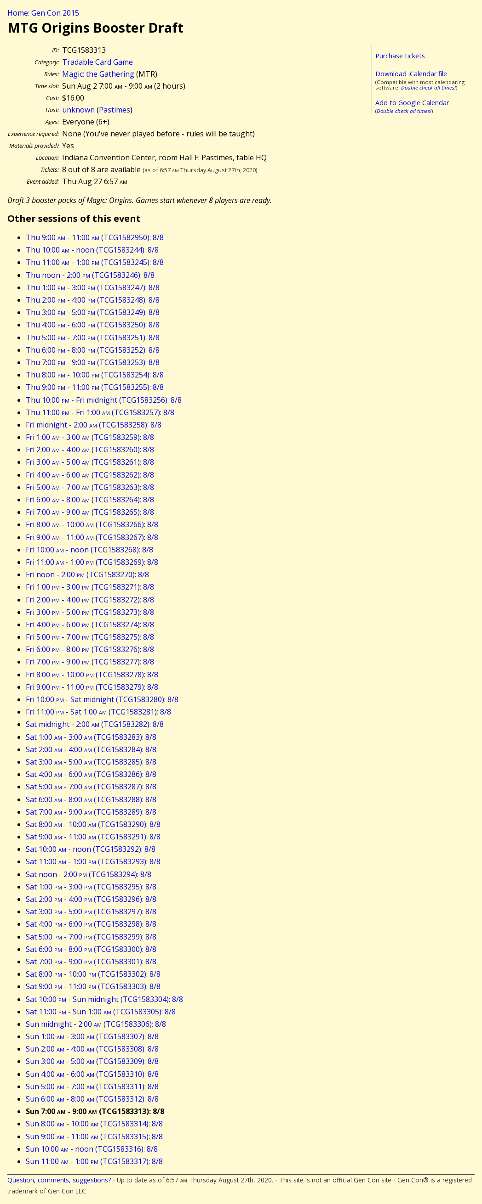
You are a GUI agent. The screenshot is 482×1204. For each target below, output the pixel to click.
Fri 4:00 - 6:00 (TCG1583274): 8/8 (90, 624)
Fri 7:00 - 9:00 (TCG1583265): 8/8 (90, 512)
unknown (78, 110)
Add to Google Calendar (412, 102)
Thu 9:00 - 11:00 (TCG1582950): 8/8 (95, 237)
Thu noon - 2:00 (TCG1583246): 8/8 (90, 275)
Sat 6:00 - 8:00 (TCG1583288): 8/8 (91, 799)
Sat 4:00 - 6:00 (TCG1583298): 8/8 (91, 924)
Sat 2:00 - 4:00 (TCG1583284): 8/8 (91, 749)
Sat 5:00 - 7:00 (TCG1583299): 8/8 (91, 937)
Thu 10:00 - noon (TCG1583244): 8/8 (92, 250)
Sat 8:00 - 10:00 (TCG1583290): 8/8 (93, 824)
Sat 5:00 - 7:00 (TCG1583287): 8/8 (91, 787)
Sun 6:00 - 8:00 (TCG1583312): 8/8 (92, 1099)
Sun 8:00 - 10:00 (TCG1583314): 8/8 (94, 1124)
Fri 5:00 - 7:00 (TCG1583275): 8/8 (90, 637)
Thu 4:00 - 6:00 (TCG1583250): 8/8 (93, 325)
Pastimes (114, 110)
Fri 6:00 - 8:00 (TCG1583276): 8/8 (90, 649)
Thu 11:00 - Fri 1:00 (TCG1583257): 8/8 (100, 412)
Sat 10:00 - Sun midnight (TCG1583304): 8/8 (104, 999)
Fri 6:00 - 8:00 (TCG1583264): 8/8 (90, 500)
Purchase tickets (400, 55)
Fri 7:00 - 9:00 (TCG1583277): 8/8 (90, 662)
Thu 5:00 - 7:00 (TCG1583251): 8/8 (93, 337)
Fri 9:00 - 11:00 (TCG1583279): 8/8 (92, 687)
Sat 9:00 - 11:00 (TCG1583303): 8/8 (93, 986)
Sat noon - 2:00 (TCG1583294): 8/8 (88, 874)
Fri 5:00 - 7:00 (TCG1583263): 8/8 (90, 487)
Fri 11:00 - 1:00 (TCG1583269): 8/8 (92, 562)
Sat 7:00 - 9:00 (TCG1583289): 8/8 (91, 812)
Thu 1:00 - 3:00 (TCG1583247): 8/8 (93, 287)
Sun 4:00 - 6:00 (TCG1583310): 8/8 (92, 1074)
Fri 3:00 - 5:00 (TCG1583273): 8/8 (90, 612)
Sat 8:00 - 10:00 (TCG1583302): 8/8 (93, 974)
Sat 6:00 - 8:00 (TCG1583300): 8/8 (91, 949)
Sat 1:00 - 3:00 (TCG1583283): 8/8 (91, 737)
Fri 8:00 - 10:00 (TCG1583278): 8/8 (92, 675)
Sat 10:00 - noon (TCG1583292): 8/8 (90, 849)
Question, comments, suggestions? (59, 1180)
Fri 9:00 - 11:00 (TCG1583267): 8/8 (92, 537)
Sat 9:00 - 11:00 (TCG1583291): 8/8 (93, 837)
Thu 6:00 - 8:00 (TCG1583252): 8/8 (93, 350)
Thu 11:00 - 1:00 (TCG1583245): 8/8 (95, 262)
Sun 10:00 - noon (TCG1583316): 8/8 (92, 1149)
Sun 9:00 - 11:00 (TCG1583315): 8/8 (94, 1136)
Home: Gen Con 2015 (43, 13)
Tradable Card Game (97, 62)
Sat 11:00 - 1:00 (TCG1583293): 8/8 (93, 861)
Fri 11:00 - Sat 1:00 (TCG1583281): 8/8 (98, 712)
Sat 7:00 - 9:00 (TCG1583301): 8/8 (91, 961)
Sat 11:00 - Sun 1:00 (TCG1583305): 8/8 (101, 1012)
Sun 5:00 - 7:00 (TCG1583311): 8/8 (92, 1086)
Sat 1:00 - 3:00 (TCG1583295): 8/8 (91, 887)
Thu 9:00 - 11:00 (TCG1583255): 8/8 (95, 387)
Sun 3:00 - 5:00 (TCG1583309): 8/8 (92, 1061)
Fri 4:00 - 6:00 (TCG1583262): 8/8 (90, 475)
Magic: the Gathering (98, 74)
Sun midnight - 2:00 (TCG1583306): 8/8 (96, 1024)
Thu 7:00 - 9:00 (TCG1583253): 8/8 (93, 362)
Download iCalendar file (411, 73)
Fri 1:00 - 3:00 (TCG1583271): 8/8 (90, 587)
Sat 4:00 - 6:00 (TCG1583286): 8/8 (91, 774)
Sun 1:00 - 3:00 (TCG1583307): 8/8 (92, 1036)
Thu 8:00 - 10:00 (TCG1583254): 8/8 (95, 375)
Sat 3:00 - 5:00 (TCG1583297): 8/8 (91, 911)
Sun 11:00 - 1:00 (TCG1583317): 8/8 (94, 1161)
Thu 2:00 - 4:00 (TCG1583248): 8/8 (93, 300)
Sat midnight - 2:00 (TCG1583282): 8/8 (95, 724)
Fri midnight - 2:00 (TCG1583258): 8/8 (93, 425)
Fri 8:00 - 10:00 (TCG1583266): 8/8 (92, 524)
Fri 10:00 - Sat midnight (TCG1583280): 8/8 (102, 699)
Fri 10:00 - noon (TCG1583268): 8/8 (89, 550)
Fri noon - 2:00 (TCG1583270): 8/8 (87, 574)
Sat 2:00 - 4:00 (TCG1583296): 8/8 (91, 899)
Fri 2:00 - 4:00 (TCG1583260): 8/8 (90, 449)
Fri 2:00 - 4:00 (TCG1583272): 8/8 (90, 600)
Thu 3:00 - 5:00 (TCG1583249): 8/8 (93, 312)
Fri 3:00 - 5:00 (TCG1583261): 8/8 (90, 462)
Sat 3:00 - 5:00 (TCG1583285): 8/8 (91, 762)
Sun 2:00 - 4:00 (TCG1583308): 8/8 (92, 1049)
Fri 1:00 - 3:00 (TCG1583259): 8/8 (90, 437)
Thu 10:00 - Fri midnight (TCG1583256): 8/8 (104, 400)
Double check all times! (428, 87)
